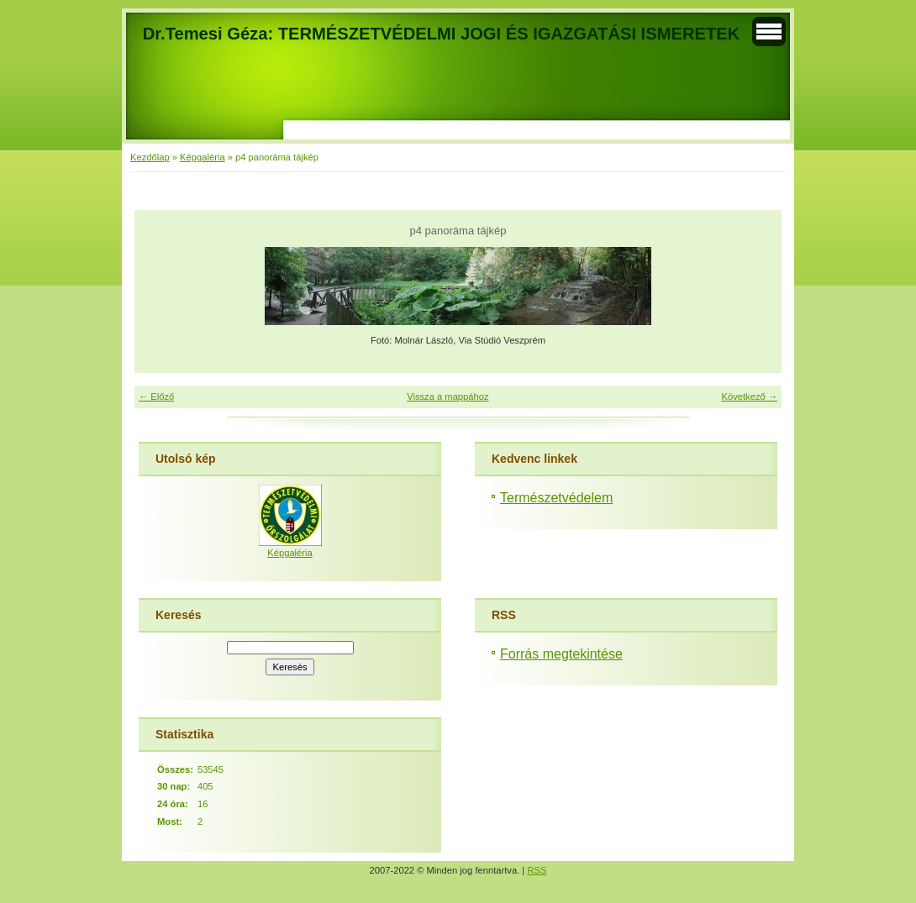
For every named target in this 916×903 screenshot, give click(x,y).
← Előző (156, 396)
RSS (536, 870)
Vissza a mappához (447, 396)
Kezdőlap (150, 157)
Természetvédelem (556, 498)
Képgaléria (202, 157)
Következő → (749, 396)
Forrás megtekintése (561, 654)
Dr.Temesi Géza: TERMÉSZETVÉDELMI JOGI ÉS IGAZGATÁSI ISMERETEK (441, 33)
